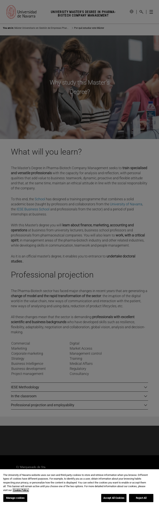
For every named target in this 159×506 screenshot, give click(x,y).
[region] (79, 487)
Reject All (141, 497)
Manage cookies (15, 497)
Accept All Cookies (113, 497)
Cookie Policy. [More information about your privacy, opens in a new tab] (20, 490)
